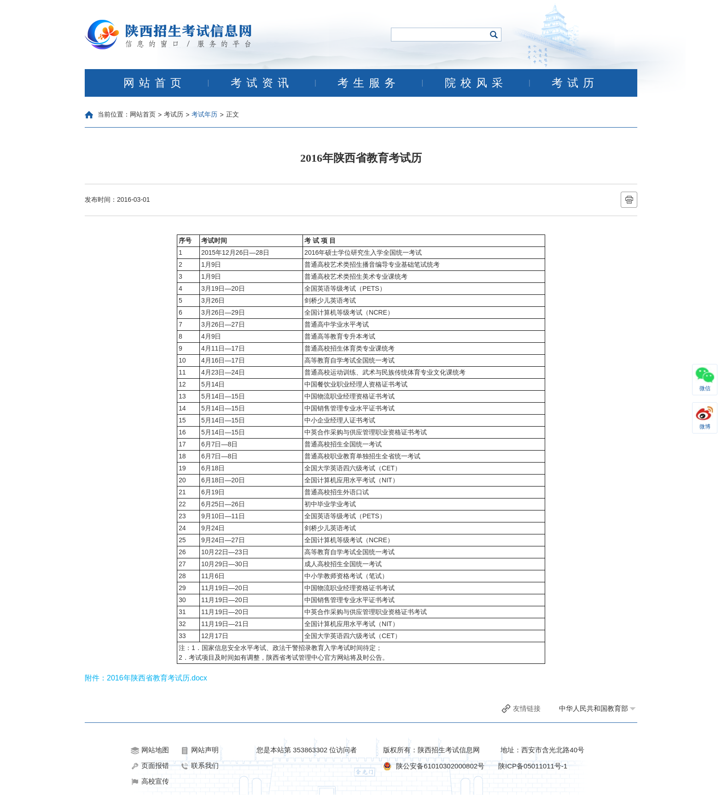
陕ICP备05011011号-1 (532, 766)
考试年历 (204, 114)
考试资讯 (262, 83)
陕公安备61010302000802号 (440, 766)
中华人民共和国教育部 (593, 708)
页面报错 (150, 766)
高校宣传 (150, 781)
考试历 (575, 83)
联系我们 (199, 766)
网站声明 (199, 750)
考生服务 (369, 83)
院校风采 (476, 83)
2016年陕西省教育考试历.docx (157, 678)
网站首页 (154, 83)
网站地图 (150, 750)
